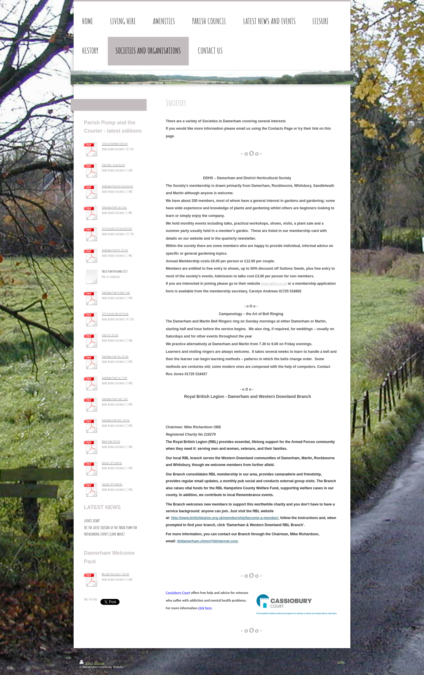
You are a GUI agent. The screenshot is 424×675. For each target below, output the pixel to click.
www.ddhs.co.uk (274, 283)
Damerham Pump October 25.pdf (116, 293)
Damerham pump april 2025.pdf (116, 420)
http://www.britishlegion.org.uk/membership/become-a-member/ (224, 518)
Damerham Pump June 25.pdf (115, 399)
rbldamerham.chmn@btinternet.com (207, 541)
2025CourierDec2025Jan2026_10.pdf (117, 229)
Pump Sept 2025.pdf (110, 335)
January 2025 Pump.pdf (112, 484)
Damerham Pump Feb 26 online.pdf (117, 186)
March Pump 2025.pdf (111, 441)
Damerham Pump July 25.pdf (114, 378)
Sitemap (99, 663)
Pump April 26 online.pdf (113, 165)
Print (86, 663)
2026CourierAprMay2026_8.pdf (115, 144)
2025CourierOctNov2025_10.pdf (115, 314)
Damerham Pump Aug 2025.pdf (115, 357)
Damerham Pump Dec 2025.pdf (115, 250)
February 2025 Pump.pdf (112, 463)
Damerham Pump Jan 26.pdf (114, 207)
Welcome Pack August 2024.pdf (115, 574)
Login (340, 662)
